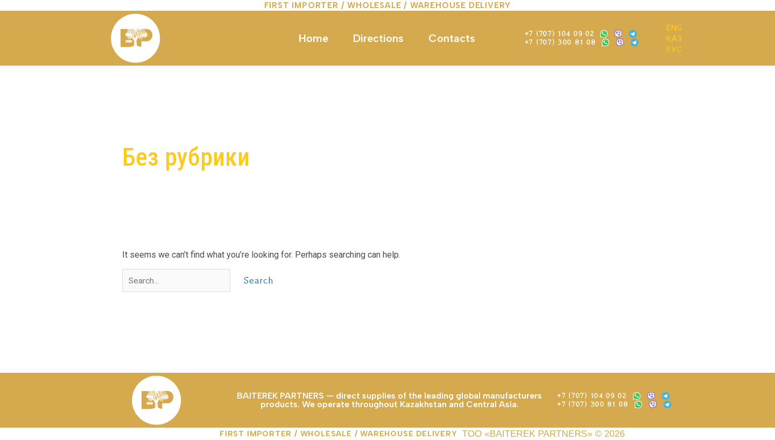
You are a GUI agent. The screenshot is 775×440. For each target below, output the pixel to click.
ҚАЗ (674, 38)
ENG (674, 28)
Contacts (451, 38)
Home (313, 38)
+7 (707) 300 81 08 (560, 42)
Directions (378, 38)
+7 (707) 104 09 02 (560, 34)
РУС (674, 49)
